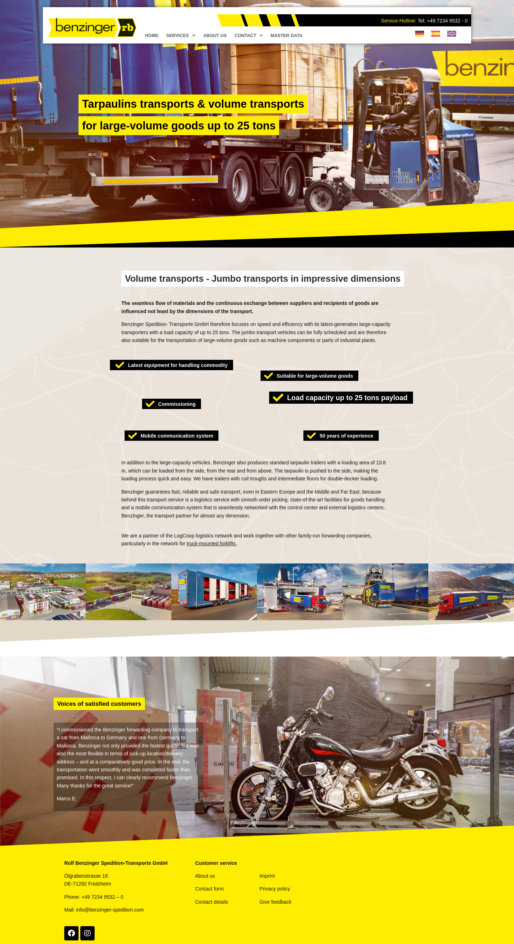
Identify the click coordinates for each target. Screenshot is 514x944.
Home (151, 35)
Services (180, 35)
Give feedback (275, 902)
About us (215, 35)
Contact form (209, 889)
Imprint (267, 876)
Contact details (211, 902)
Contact (249, 35)
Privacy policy (274, 889)
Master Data (287, 35)
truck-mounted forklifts (211, 543)
